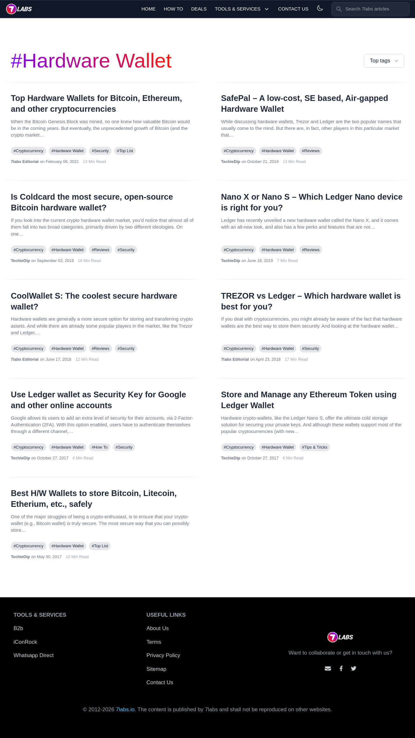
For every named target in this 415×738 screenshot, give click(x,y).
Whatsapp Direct (34, 655)
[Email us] (327, 668)
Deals (199, 8)
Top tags (385, 61)
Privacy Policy (163, 655)
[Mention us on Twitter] (353, 668)
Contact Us (293, 8)
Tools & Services (242, 9)
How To (173, 8)
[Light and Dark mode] (320, 8)
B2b (18, 628)
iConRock (25, 642)
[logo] (19, 9)
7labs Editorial (25, 161)
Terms (154, 642)
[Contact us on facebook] (341, 668)
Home (149, 8)
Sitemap (156, 669)
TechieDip (230, 161)
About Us (158, 628)
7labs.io (125, 709)
